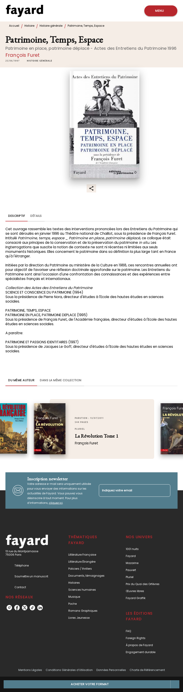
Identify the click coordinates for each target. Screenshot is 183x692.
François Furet (22, 55)
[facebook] (17, 607)
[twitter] (25, 607)
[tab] (16, 216)
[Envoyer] (164, 490)
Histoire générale (51, 26)
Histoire (29, 26)
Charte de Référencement (147, 670)
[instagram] (9, 607)
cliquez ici (56, 503)
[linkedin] (40, 607)
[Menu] (161, 11)
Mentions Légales (30, 670)
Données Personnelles (111, 670)
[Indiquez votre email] (129, 490)
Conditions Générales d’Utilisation (69, 670)
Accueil (14, 26)
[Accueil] (24, 10)
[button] (39, 61)
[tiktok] (32, 607)
